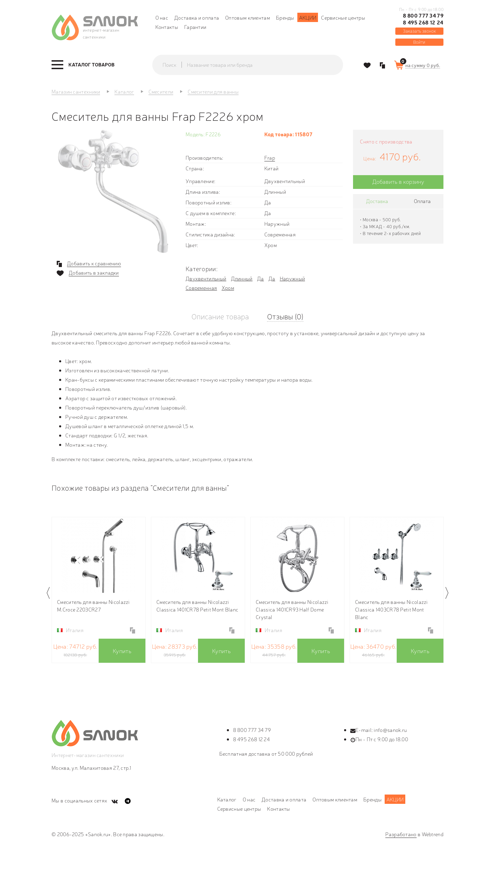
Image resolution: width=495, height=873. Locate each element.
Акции (308, 17)
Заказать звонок (419, 31)
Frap (269, 157)
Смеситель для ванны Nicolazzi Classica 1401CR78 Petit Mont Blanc (197, 605)
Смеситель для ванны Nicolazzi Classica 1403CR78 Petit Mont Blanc (391, 609)
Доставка (377, 200)
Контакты (166, 26)
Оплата (422, 200)
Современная (201, 287)
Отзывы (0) (285, 316)
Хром (228, 287)
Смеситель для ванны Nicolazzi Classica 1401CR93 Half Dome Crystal (292, 609)
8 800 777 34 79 (423, 15)
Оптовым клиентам (247, 17)
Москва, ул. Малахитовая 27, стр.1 (91, 767)
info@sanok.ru (390, 729)
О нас (161, 17)
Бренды (285, 17)
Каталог (226, 799)
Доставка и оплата (196, 17)
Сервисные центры (343, 17)
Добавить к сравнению (94, 263)
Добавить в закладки (94, 272)
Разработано (400, 834)
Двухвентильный (206, 278)
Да (260, 278)
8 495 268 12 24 (423, 22)
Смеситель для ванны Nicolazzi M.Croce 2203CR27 (93, 605)
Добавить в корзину (398, 181)
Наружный (292, 278)
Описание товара (220, 316)
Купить (122, 650)
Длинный (242, 278)
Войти (419, 42)
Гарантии (195, 26)
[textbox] (254, 65)
